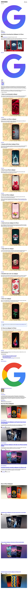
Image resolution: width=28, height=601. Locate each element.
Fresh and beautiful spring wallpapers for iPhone (10, 355)
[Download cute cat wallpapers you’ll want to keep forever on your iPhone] (14, 412)
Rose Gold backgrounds (22, 199)
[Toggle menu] (26, 2)
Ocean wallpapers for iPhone (7, 357)
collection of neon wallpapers (20, 324)
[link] (3, 514)
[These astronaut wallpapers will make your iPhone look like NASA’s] (14, 435)
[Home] (1, 32)
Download (2, 117)
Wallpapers (3, 32)
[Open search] (25, 2)
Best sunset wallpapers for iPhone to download (9, 356)
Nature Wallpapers (3, 361)
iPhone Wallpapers (3, 420)
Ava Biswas (3, 427)
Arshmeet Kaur (3, 394)
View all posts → (3, 400)
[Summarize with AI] (4, 31)
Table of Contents (4, 92)
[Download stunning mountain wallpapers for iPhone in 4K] (14, 458)
